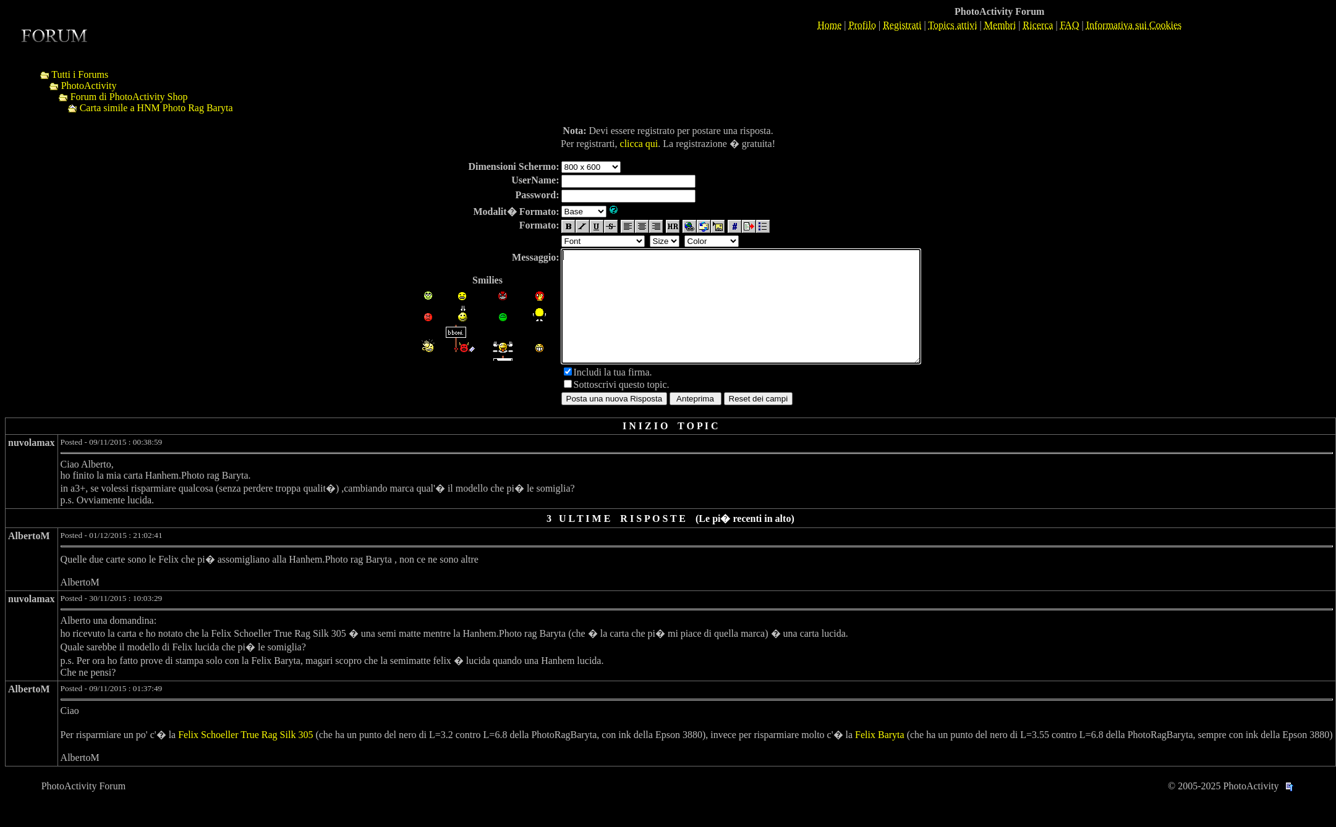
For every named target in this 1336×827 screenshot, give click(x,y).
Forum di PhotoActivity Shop (129, 96)
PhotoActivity (89, 85)
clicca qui (639, 143)
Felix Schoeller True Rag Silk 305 (245, 757)
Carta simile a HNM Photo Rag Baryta (156, 108)
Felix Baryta (879, 757)
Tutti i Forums (79, 74)
